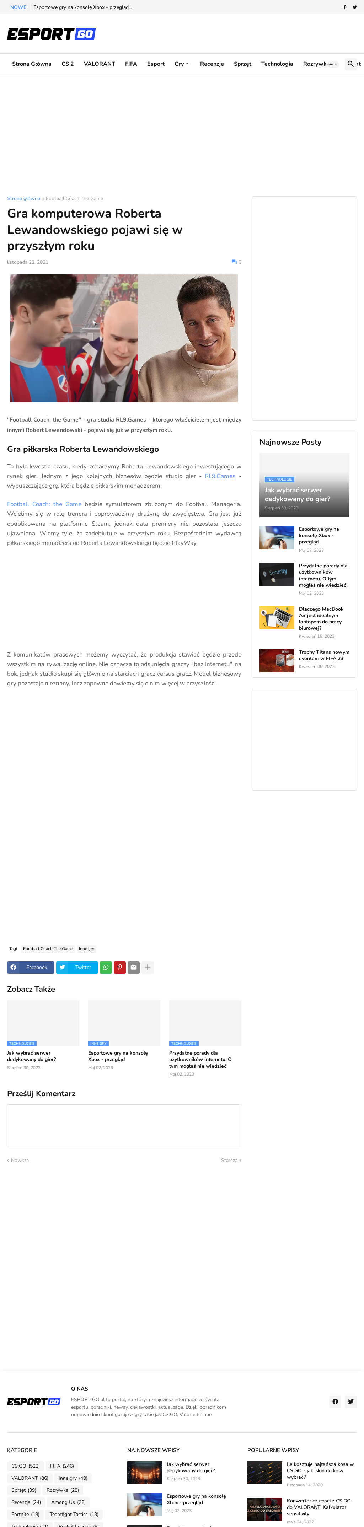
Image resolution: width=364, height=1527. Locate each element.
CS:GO (25, 1466)
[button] (333, 64)
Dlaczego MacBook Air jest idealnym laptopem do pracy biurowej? (321, 619)
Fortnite (25, 1514)
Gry (179, 64)
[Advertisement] (182, 136)
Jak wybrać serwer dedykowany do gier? (31, 1056)
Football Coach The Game (74, 199)
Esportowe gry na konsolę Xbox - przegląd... (82, 7)
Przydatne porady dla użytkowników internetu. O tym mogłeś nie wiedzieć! (200, 1059)
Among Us (68, 1502)
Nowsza (20, 1160)
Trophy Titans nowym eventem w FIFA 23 (324, 655)
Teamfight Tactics (74, 1514)
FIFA (131, 64)
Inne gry (86, 949)
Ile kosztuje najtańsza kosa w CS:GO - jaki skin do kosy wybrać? (320, 1470)
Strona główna (32, 64)
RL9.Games (220, 476)
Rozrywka (316, 64)
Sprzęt (242, 64)
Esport (156, 64)
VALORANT (99, 64)
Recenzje (212, 64)
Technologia (277, 64)
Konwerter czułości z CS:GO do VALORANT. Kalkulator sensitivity (319, 1507)
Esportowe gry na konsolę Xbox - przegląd (118, 1056)
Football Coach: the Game (44, 504)
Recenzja (26, 1502)
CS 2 (67, 64)
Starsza (229, 1160)
